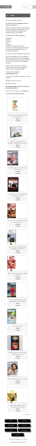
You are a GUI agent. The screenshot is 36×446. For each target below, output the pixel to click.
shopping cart (25, 90)
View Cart (7, 7)
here (16, 71)
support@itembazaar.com (12, 73)
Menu (10, 15)
